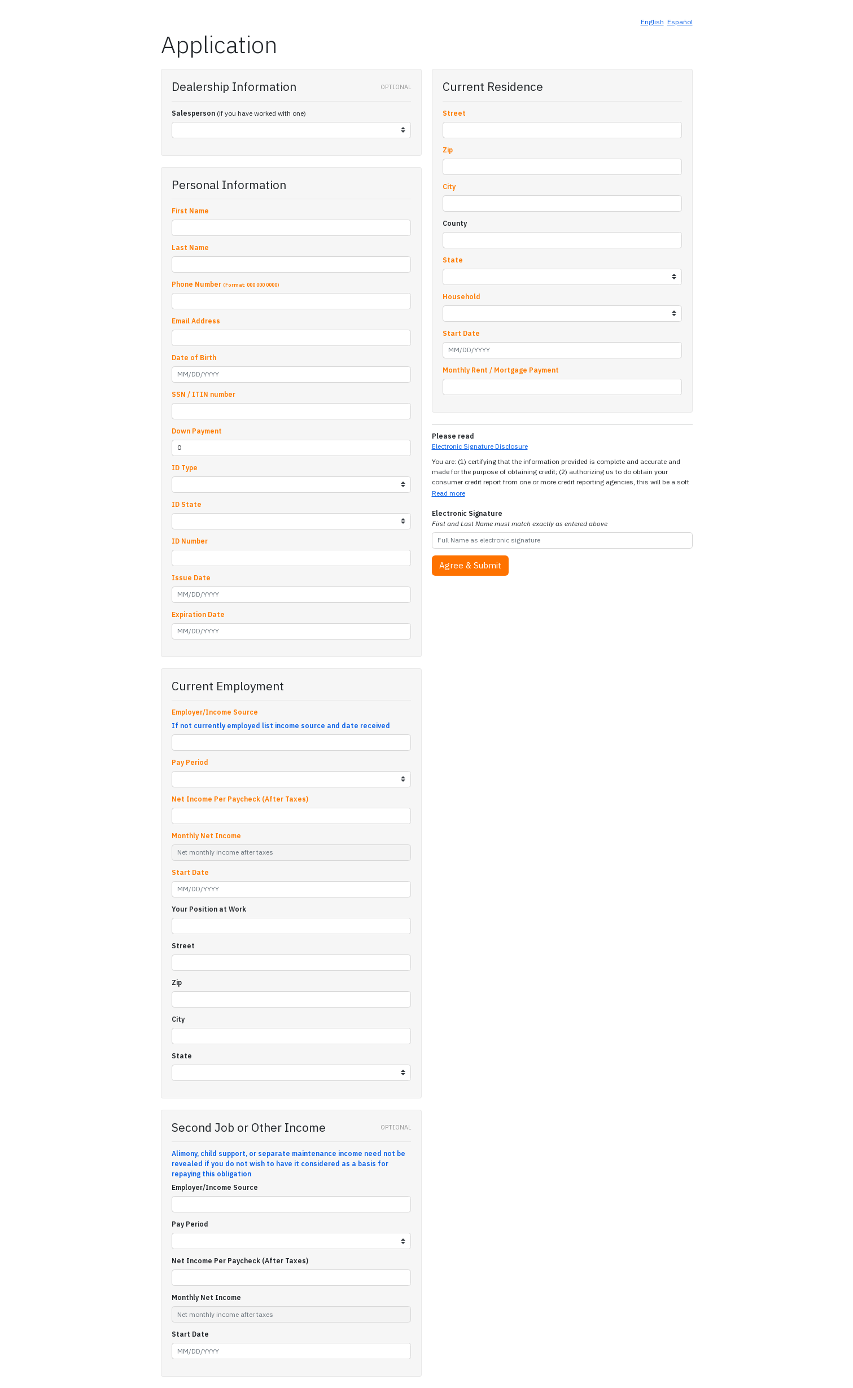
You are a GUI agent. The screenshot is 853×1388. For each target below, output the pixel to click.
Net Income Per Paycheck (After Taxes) (240, 799)
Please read (453, 436)
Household (461, 296)
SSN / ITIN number (203, 394)
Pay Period (190, 762)
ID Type (185, 467)
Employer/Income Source (215, 712)
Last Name (190, 247)
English (652, 21)
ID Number (190, 541)
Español (680, 21)
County (455, 223)
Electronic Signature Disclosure (480, 446)
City (178, 1019)
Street (183, 946)
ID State (187, 504)
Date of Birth (194, 357)
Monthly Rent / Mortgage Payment (501, 370)
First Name (190, 211)
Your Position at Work (209, 909)
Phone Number (225, 284)
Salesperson (193, 113)
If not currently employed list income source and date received (281, 725)
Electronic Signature (519, 518)
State (182, 1056)
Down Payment (197, 431)
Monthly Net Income (206, 835)
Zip (177, 982)
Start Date (190, 872)
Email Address (196, 321)
